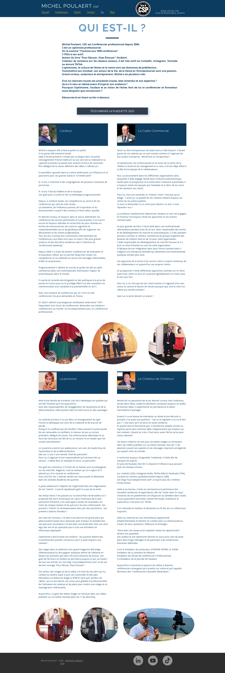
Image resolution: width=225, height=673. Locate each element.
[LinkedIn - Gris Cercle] (138, 660)
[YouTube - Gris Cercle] (153, 660)
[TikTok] (167, 660)
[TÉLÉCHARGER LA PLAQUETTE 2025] (112, 111)
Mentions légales (74, 660)
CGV (62, 663)
